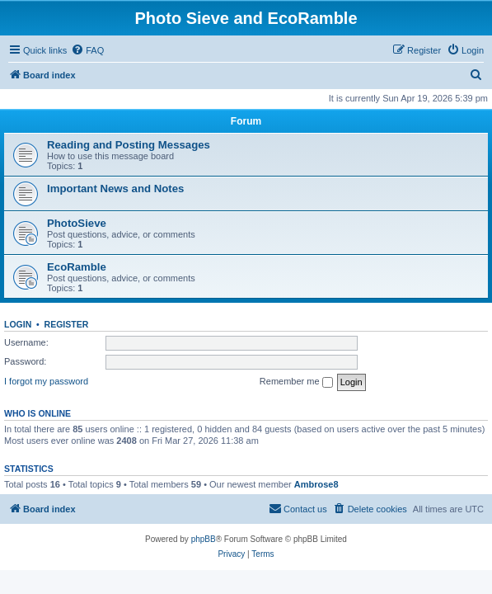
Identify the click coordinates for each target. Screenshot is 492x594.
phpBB (203, 539)
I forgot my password (46, 381)
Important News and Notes (115, 188)
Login (17, 324)
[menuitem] (87, 50)
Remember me (296, 382)
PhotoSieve (76, 223)
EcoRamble (76, 267)
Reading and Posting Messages (128, 145)
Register (67, 324)
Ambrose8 (316, 484)
